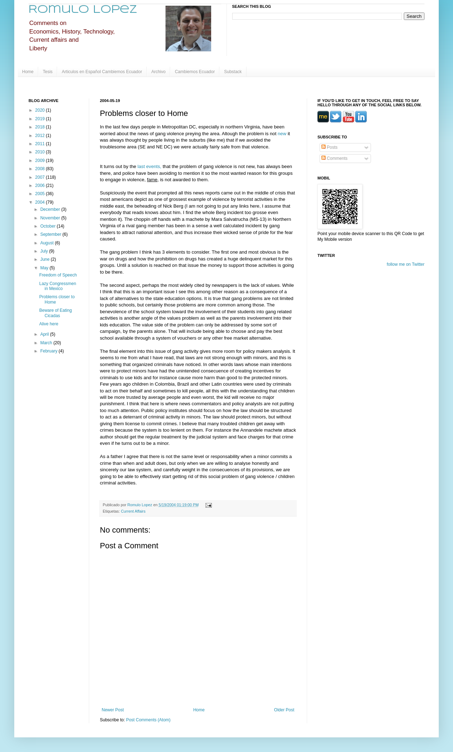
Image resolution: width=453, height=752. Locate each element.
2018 (40, 127)
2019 (40, 118)
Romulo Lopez (83, 10)
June (45, 259)
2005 (40, 193)
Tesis (47, 71)
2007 (40, 177)
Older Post (284, 709)
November (50, 217)
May (45, 267)
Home (28, 71)
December (50, 209)
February (49, 351)
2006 (40, 185)
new (282, 133)
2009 (40, 160)
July (44, 251)
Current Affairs (133, 511)
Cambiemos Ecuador (195, 71)
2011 (40, 143)
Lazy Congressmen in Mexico (57, 286)
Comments (334, 158)
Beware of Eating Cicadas (55, 313)
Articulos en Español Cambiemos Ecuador (102, 71)
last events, (150, 166)
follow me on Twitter (405, 264)
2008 (40, 168)
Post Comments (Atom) (148, 719)
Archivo (158, 71)
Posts (329, 147)
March (47, 342)
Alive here (48, 323)
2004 (40, 202)
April (45, 334)
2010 (40, 151)
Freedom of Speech (58, 275)
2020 (40, 110)
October (48, 226)
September (51, 234)
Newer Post (113, 709)
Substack (232, 71)
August (47, 242)
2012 (40, 135)
